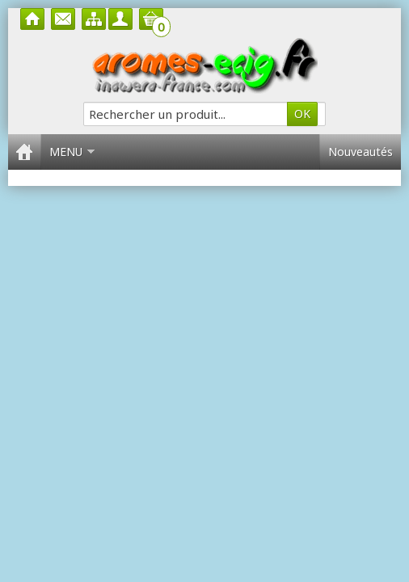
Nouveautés (360, 151)
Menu (72, 151)
